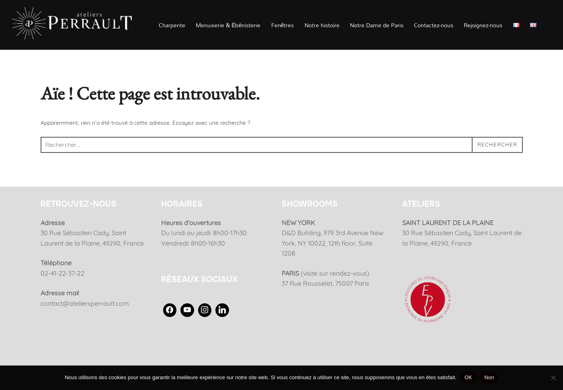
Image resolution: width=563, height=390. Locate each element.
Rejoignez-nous (483, 25)
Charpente (172, 25)
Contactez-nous (433, 25)
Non (489, 377)
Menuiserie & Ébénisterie (228, 25)
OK (468, 377)
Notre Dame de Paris (376, 25)
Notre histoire (322, 25)
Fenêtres (282, 25)
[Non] (553, 378)
